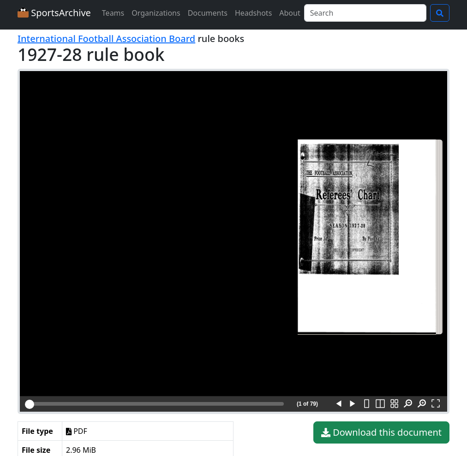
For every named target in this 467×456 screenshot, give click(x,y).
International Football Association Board (106, 38)
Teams (113, 13)
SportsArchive (54, 12)
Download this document (381, 432)
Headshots (253, 13)
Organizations (156, 13)
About (289, 13)
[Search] (365, 13)
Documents (208, 13)
